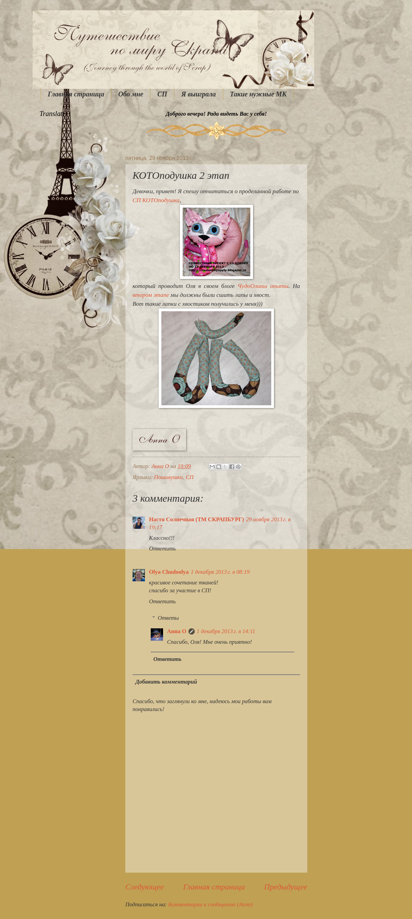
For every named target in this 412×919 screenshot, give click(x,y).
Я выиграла (198, 94)
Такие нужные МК (258, 94)
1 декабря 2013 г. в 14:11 (226, 631)
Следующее (144, 886)
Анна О (176, 631)
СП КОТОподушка (156, 200)
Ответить (162, 548)
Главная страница (76, 94)
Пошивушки (168, 477)
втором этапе (151, 295)
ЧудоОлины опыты (263, 286)
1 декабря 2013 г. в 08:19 (220, 572)
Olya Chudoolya (168, 572)
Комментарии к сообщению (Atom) (210, 904)
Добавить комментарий (166, 681)
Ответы (168, 618)
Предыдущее (285, 886)
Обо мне (130, 94)
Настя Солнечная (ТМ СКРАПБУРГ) (196, 519)
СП (162, 94)
